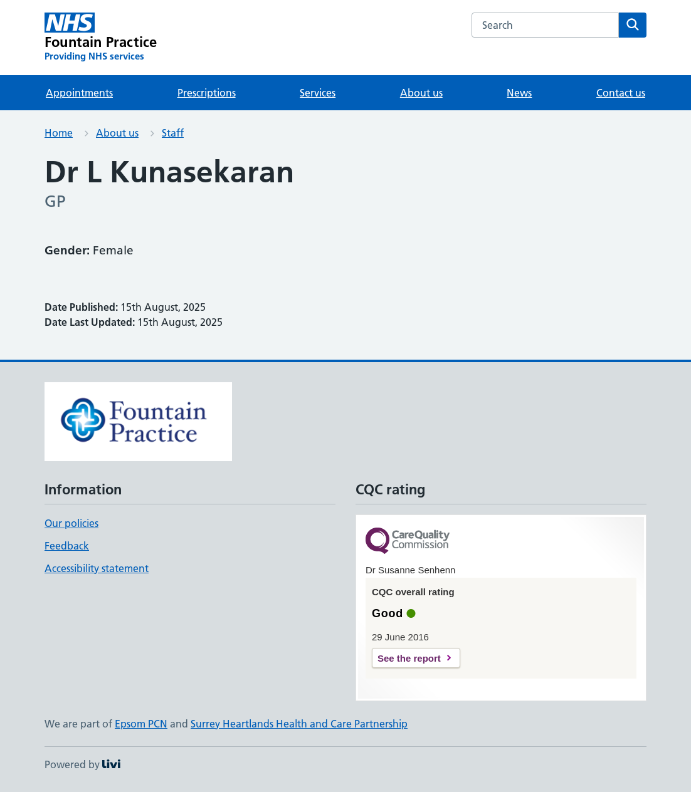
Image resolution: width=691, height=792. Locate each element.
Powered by (82, 764)
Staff (173, 133)
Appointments (79, 92)
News (519, 92)
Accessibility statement (97, 568)
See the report (409, 658)
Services (317, 92)
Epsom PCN (141, 723)
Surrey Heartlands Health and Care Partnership (299, 723)
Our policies (71, 523)
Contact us (620, 92)
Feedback (67, 545)
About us (421, 92)
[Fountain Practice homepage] (101, 38)
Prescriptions (206, 92)
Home (59, 133)
